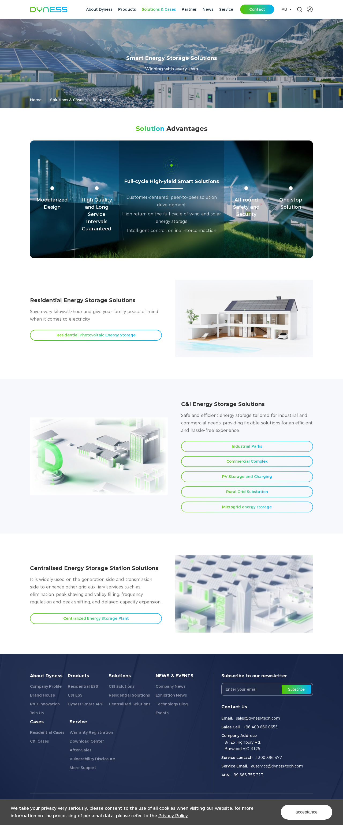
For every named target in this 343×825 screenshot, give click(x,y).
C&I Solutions (121, 686)
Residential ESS (83, 686)
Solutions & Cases (67, 99)
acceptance (307, 812)
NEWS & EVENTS (174, 675)
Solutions (102, 99)
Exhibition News (171, 695)
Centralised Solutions (129, 704)
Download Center (87, 741)
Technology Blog (172, 704)
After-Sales (80, 750)
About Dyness (46, 675)
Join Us (37, 712)
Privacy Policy (173, 815)
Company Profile (46, 686)
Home (36, 99)
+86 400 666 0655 (261, 727)
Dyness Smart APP (85, 704)
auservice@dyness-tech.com (277, 766)
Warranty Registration (91, 732)
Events (162, 712)
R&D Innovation (45, 704)
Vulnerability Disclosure (92, 758)
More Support (83, 767)
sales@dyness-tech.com (258, 718)
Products (78, 675)
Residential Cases (47, 732)
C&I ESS (75, 695)
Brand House (42, 695)
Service (78, 721)
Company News (170, 686)
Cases (37, 721)
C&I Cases (39, 741)
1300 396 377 (269, 757)
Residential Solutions (129, 695)
